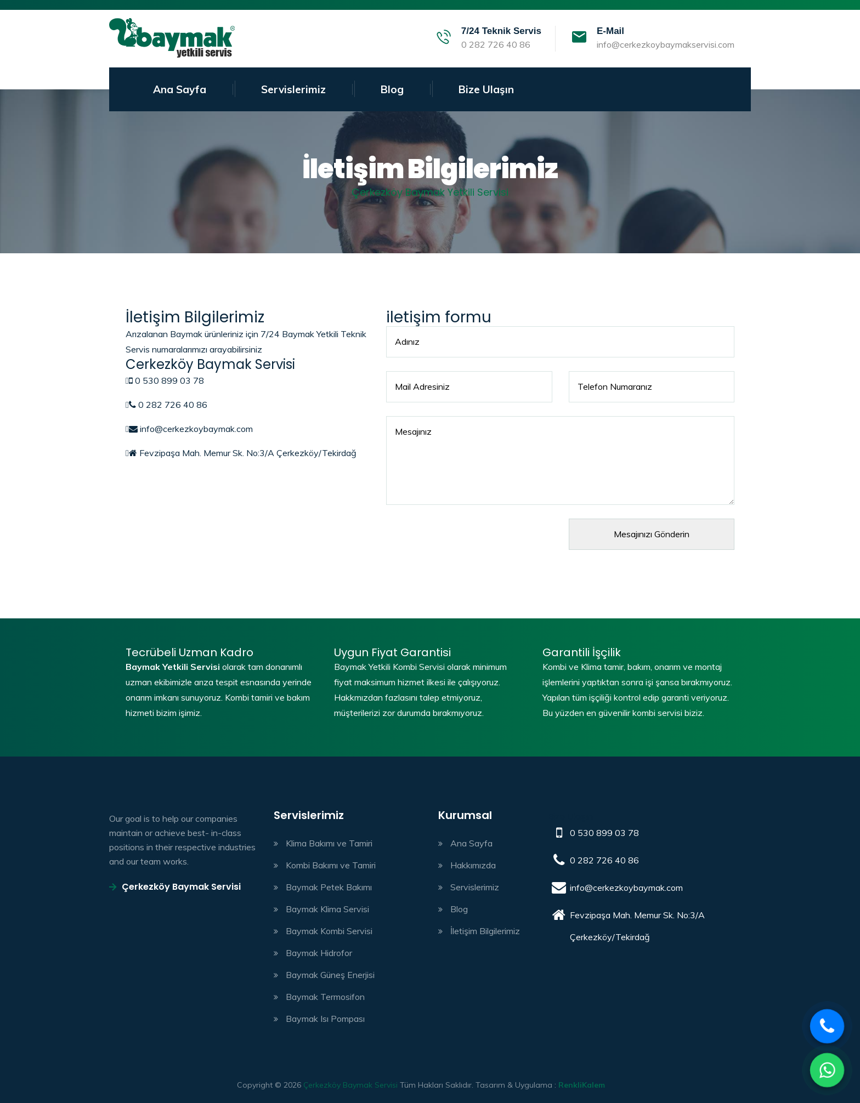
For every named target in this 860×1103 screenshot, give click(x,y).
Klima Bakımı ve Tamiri (329, 843)
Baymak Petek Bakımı (329, 887)
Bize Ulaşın (486, 89)
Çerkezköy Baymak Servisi (175, 886)
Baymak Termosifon (325, 996)
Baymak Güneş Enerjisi (330, 974)
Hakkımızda (473, 865)
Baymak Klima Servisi (327, 908)
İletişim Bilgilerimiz (485, 930)
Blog (392, 89)
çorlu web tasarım (591, 1085)
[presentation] (469, 540)
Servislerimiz (293, 89)
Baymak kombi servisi (172, 38)
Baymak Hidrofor (319, 952)
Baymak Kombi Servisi (329, 930)
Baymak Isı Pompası (325, 1018)
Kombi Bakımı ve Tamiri (331, 865)
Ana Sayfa (179, 89)
